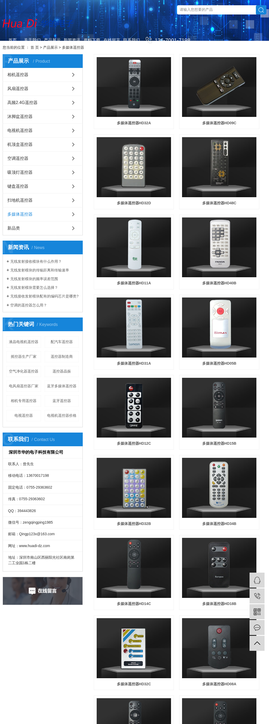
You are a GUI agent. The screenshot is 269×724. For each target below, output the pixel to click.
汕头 (216, 711)
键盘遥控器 (17, 186)
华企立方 (54, 711)
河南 (103, 711)
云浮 (136, 718)
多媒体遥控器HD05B (180, 220)
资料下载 (92, 40)
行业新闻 (132, 654)
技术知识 (132, 662)
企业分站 (213, 705)
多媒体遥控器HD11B (180, 456)
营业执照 (69, 654)
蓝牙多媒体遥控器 (61, 386)
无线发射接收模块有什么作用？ (36, 261)
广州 (152, 711)
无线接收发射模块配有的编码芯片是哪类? (44, 296)
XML (248, 705)
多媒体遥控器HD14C (121, 338)
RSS (239, 705)
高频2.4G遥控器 (22, 102)
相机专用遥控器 (24, 401)
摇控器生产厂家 (24, 356)
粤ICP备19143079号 (178, 705)
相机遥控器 (17, 74)
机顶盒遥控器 (20, 144)
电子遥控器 (103, 705)
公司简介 (69, 646)
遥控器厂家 (119, 705)
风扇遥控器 (17, 88)
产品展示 (52, 40)
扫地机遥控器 (20, 200)
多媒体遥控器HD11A (180, 161)
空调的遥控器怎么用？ (28, 305)
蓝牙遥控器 (62, 401)
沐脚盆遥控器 (20, 116)
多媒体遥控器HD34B (239, 279)
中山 (181, 711)
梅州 (144, 718)
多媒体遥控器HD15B (121, 279)
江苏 (96, 711)
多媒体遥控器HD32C (239, 338)
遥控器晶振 (62, 371)
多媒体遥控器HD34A (239, 456)
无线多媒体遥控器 (180, 397)
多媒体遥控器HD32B (180, 279)
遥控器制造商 (62, 356)
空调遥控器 (17, 158)
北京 (131, 711)
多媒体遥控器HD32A (121, 102)
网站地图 (228, 705)
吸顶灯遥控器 (20, 172)
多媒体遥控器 (20, 214)
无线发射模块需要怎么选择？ (34, 287)
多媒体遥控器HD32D (239, 102)
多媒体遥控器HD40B (239, 161)
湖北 (138, 711)
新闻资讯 (72, 40)
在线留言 (112, 40)
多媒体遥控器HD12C (239, 220)
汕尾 (238, 711)
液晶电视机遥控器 (23, 342)
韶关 (122, 718)
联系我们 (131, 40)
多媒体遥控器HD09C (180, 102)
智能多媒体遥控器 (121, 456)
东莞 (174, 711)
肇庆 (202, 711)
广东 (82, 711)
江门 (195, 711)
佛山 (167, 711)
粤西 (245, 711)
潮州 (223, 711)
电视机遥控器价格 (61, 415)
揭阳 (230, 711)
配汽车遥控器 (62, 342)
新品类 (13, 228)
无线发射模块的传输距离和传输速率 (39, 270)
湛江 (252, 711)
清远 (129, 718)
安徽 (145, 711)
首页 (12, 40)
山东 (89, 711)
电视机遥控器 (20, 130)
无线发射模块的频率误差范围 (34, 279)
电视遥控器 (23, 415)
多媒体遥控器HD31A (121, 220)
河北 (110, 711)
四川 (124, 711)
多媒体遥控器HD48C (121, 161)
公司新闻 (132, 646)
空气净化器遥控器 (23, 371)
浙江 (117, 711)
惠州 (209, 711)
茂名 (259, 711)
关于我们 (32, 40)
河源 (151, 718)
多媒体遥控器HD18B (180, 338)
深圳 (160, 711)
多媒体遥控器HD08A (121, 397)
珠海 (188, 711)
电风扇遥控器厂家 (23, 386)
